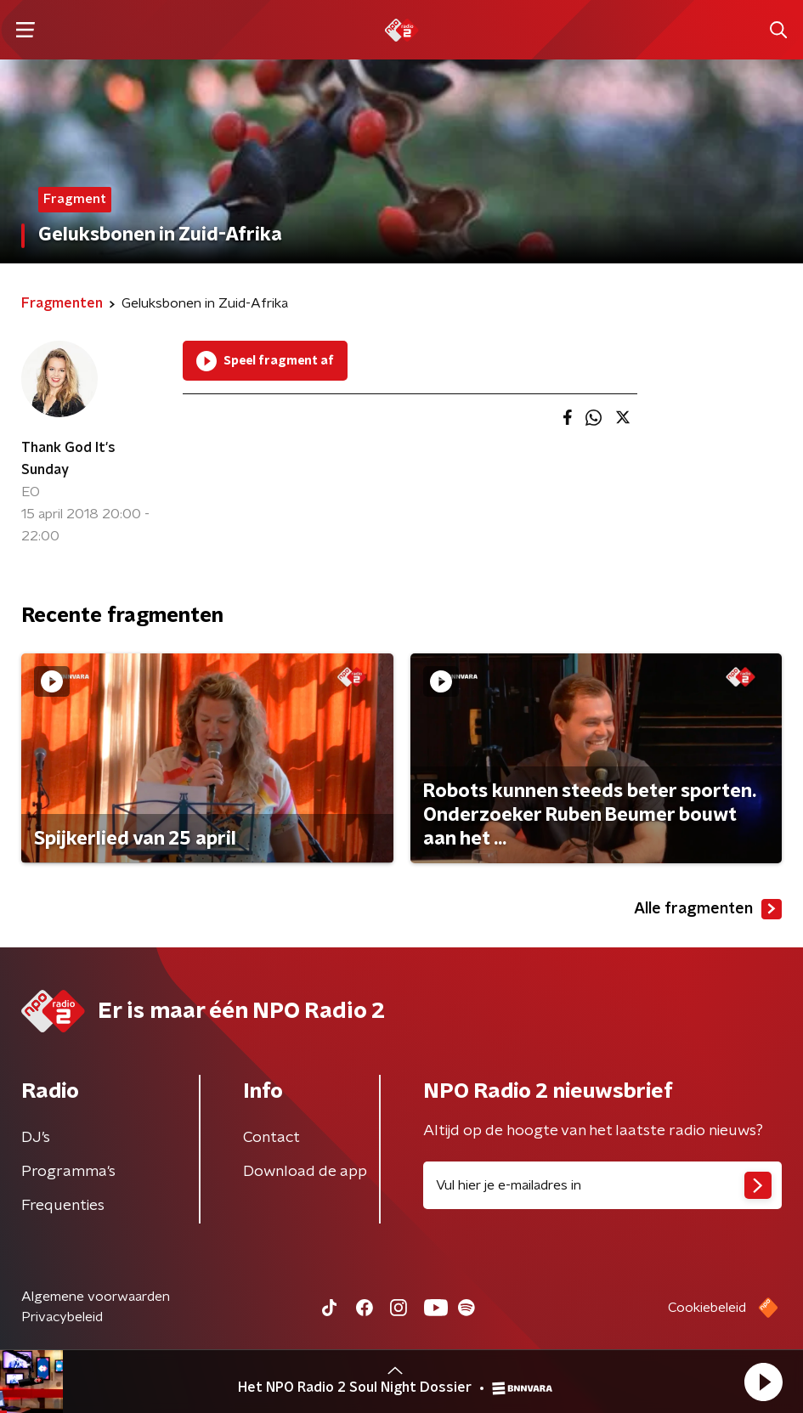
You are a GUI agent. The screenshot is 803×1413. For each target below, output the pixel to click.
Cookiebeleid (707, 1307)
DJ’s (35, 1137)
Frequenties (63, 1205)
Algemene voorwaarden (95, 1296)
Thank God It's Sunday (68, 459)
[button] (763, 1381)
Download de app (305, 1171)
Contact (271, 1137)
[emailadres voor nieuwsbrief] (603, 1185)
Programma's (68, 1171)
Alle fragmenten (708, 909)
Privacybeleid (62, 1317)
